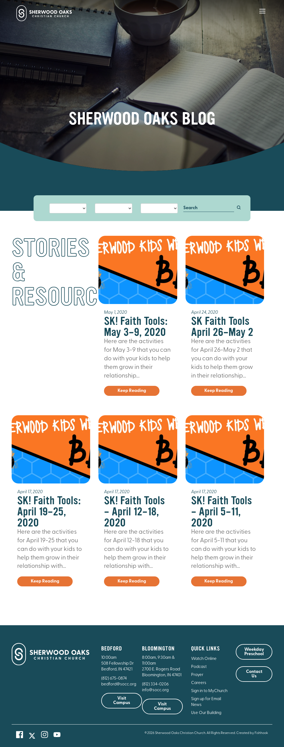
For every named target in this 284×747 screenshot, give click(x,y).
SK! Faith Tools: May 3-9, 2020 (136, 327)
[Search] (208, 208)
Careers (198, 683)
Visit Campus (121, 700)
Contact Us (254, 674)
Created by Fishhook (252, 733)
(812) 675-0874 (114, 679)
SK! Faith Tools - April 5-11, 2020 (221, 511)
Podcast (199, 667)
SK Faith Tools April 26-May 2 (222, 327)
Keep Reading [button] (132, 391)
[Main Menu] (262, 15)
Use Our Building (206, 713)
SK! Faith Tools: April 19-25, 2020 (49, 511)
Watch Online (204, 659)
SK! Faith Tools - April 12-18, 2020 (134, 511)
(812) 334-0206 (155, 684)
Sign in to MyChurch (209, 691)
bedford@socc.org (118, 684)
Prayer (197, 675)
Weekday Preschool (254, 651)
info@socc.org (155, 690)
